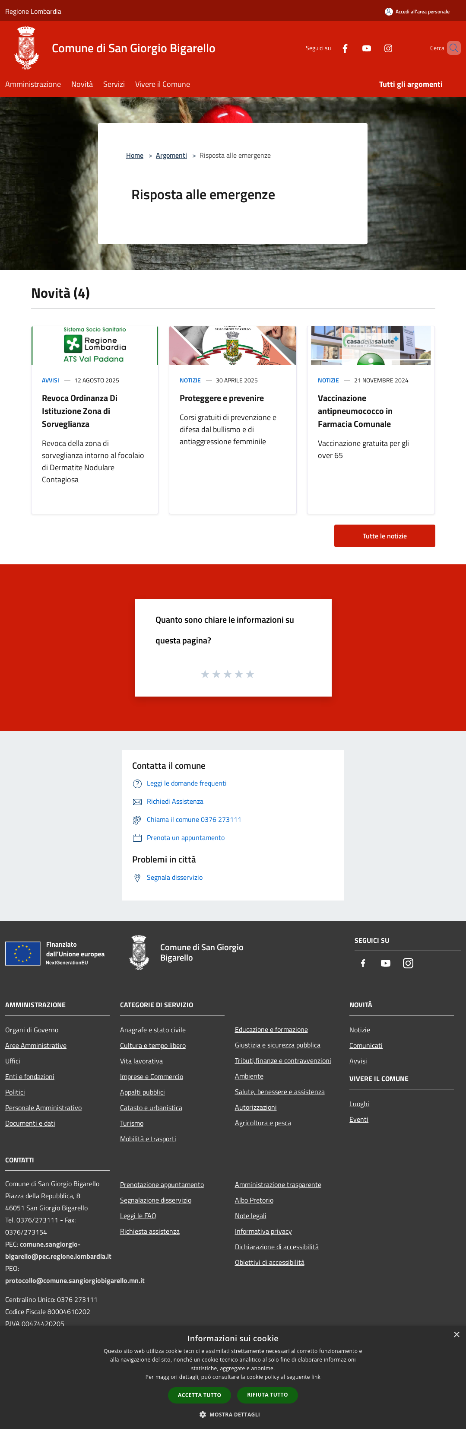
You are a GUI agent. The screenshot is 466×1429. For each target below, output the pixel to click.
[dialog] (233, 1377)
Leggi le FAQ (138, 1215)
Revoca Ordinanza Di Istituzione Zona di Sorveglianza (79, 410)
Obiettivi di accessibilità (269, 1262)
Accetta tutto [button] (199, 1395)
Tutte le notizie (385, 536)
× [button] (456, 1335)
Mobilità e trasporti (148, 1138)
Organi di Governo (31, 1030)
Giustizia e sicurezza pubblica (277, 1045)
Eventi (358, 1119)
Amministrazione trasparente (278, 1184)
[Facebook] (330, 48)
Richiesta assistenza (150, 1231)
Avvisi (50, 380)
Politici (15, 1092)
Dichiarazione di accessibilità (277, 1246)
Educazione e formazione (271, 1029)
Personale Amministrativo (43, 1107)
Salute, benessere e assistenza (280, 1091)
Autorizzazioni (256, 1107)
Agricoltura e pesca (263, 1122)
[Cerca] (450, 48)
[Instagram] (373, 48)
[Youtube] (352, 48)
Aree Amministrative (36, 1045)
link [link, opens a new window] (315, 1377)
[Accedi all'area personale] (417, 11)
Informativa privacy (263, 1231)
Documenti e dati (30, 1123)
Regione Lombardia (33, 11)
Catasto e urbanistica (151, 1107)
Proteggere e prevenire (222, 397)
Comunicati (366, 1045)
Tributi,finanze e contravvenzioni (283, 1060)
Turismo (131, 1123)
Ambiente (249, 1076)
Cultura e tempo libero (153, 1045)
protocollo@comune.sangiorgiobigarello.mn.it (75, 1280)
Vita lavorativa (141, 1061)
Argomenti (171, 155)
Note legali (250, 1215)
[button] (233, 1414)
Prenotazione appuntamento (162, 1184)
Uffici (12, 1061)
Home (134, 155)
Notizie (190, 380)
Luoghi (359, 1103)
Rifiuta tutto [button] (267, 1394)
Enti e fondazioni (29, 1076)
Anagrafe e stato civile (153, 1030)
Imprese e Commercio (151, 1076)
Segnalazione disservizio (155, 1200)
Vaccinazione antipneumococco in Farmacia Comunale (355, 410)
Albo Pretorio (254, 1200)
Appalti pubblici (142, 1092)
